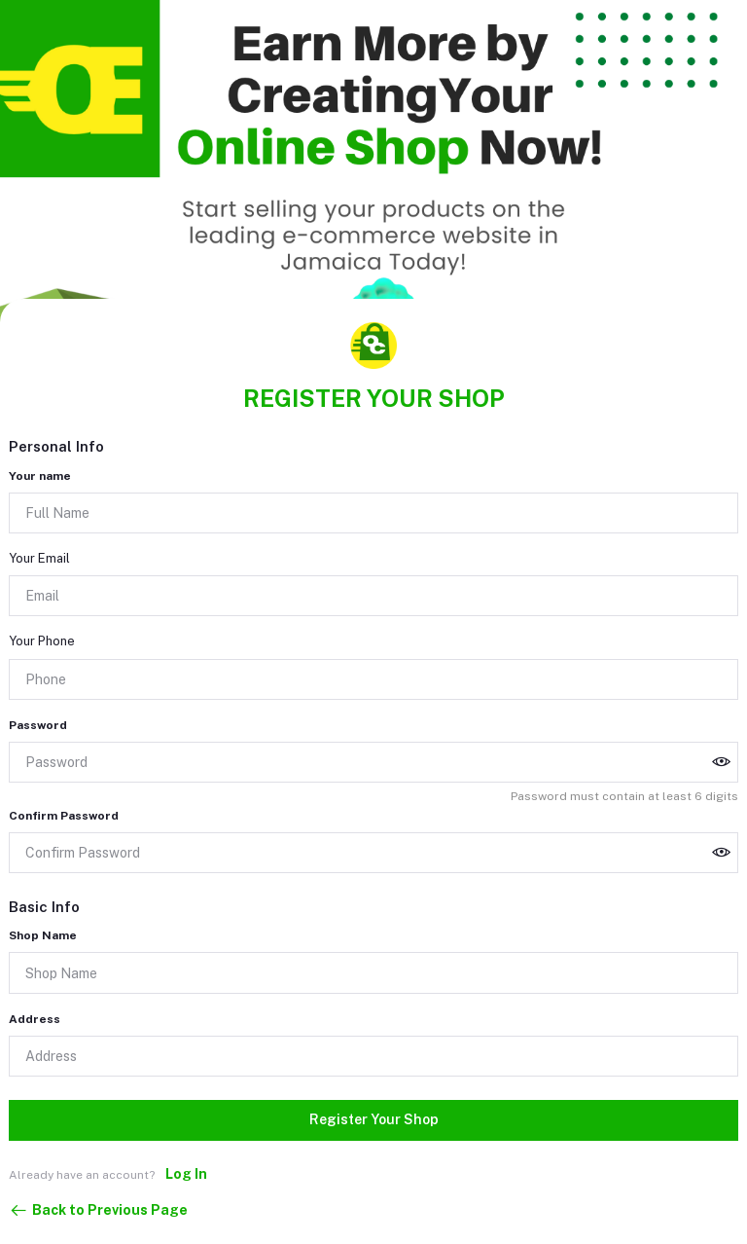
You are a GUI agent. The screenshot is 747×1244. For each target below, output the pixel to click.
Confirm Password (64, 816)
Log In (186, 1174)
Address (34, 1019)
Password (38, 725)
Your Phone (42, 641)
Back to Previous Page (98, 1211)
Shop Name (43, 935)
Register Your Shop (374, 1119)
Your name (40, 476)
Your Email (39, 558)
